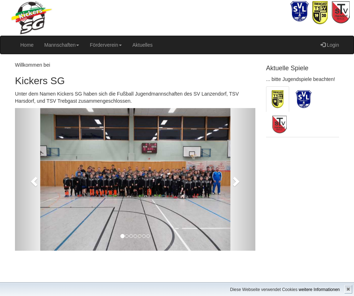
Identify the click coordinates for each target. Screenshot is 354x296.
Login (330, 45)
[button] (33, 179)
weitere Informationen (319, 289)
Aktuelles (142, 45)
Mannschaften (61, 45)
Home (26, 45)
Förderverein (105, 45)
